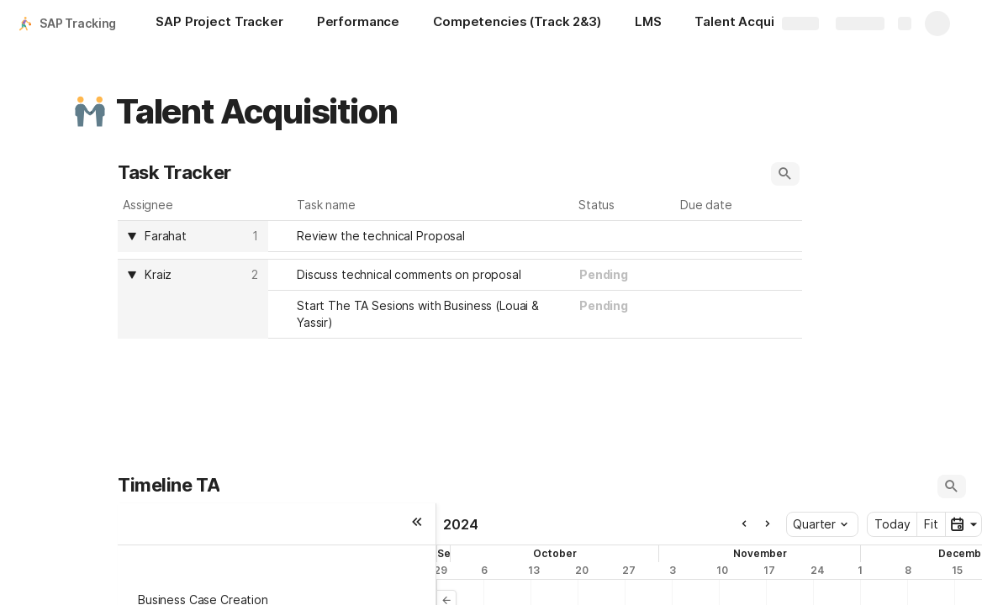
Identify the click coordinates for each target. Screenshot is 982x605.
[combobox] (625, 236)
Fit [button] (931, 524)
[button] (90, 111)
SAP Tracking (78, 23)
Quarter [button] (820, 524)
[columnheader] (193, 236)
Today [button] (892, 524)
